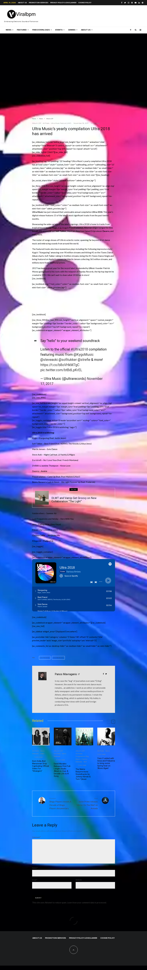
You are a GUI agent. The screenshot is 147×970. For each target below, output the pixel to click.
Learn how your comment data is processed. (87, 907)
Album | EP (36, 123)
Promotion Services (38, 3)
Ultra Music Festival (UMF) (61, 123)
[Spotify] (142, 2)
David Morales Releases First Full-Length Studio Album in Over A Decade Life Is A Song (62, 769)
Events (58, 30)
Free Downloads (41, 30)
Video (42, 754)
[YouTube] (135, 2)
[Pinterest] (132, 2)
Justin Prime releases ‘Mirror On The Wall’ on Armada (87, 803)
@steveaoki (49, 360)
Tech (85, 762)
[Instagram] (128, 2)
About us (22, 3)
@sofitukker (68, 360)
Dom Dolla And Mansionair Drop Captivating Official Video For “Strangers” (40, 766)
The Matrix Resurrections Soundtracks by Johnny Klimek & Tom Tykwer (83, 774)
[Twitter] (125, 2)
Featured (22, 30)
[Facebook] (121, 2)
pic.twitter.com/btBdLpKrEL (61, 370)
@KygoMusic (84, 355)
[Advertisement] (82, 302)
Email (34, 884)
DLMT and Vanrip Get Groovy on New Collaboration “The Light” (73, 499)
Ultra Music (58, 657)
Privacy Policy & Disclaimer (63, 3)
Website (79, 884)
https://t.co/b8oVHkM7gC (59, 365)
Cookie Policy (84, 3)
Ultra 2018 (45, 657)
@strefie (84, 360)
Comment (36, 837)
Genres (71, 30)
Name (35, 872)
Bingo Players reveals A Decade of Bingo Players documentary (60, 803)
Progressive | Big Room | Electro (82, 757)
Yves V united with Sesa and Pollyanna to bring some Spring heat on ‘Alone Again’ (106, 763)
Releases (63, 494)
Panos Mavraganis (66, 674)
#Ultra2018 (79, 349)
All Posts (46, 123)
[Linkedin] (139, 2)
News (8, 30)
